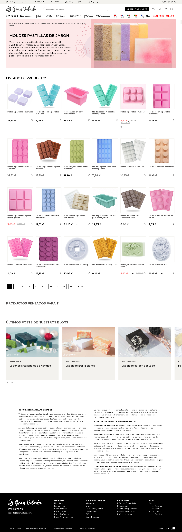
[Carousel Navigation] (94, 393)
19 (71, 286)
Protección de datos (126, 511)
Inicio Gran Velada (16, 23)
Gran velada (154, 503)
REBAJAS (170, 16)
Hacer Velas (154, 509)
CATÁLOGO (29, 23)
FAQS (88, 514)
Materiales (58, 503)
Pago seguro (122, 506)
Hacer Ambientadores (63, 517)
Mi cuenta (90, 503)
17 (57, 286)
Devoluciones (91, 511)
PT (135, 16)
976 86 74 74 (169, 2)
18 (64, 286)
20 (77, 286)
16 (51, 286)
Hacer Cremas (60, 511)
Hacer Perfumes (61, 514)
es (172, 9)
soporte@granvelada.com (20, 513)
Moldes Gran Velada (42, 23)
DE (115, 16)
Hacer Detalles (155, 514)
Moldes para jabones (60, 23)
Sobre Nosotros (92, 517)
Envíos (88, 506)
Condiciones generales (127, 509)
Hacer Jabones (60, 509)
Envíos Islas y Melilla (94, 509)
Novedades (158, 16)
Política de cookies (125, 514)
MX (128, 16)
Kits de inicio (59, 506)
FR (142, 16)
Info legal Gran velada (126, 503)
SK (122, 16)
